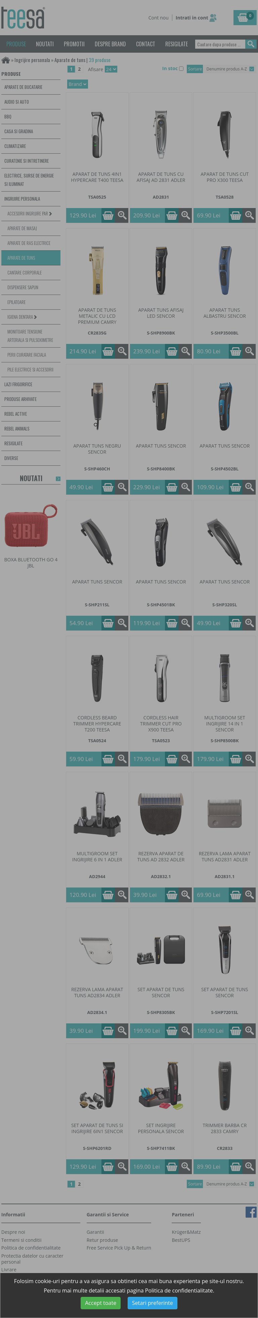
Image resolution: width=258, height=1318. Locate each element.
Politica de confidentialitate (179, 1290)
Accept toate (100, 1303)
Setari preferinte (152, 1303)
